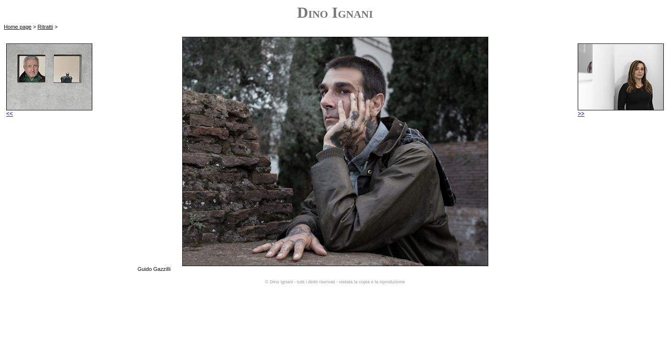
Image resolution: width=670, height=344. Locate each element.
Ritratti (45, 27)
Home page (18, 27)
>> (621, 111)
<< (49, 111)
